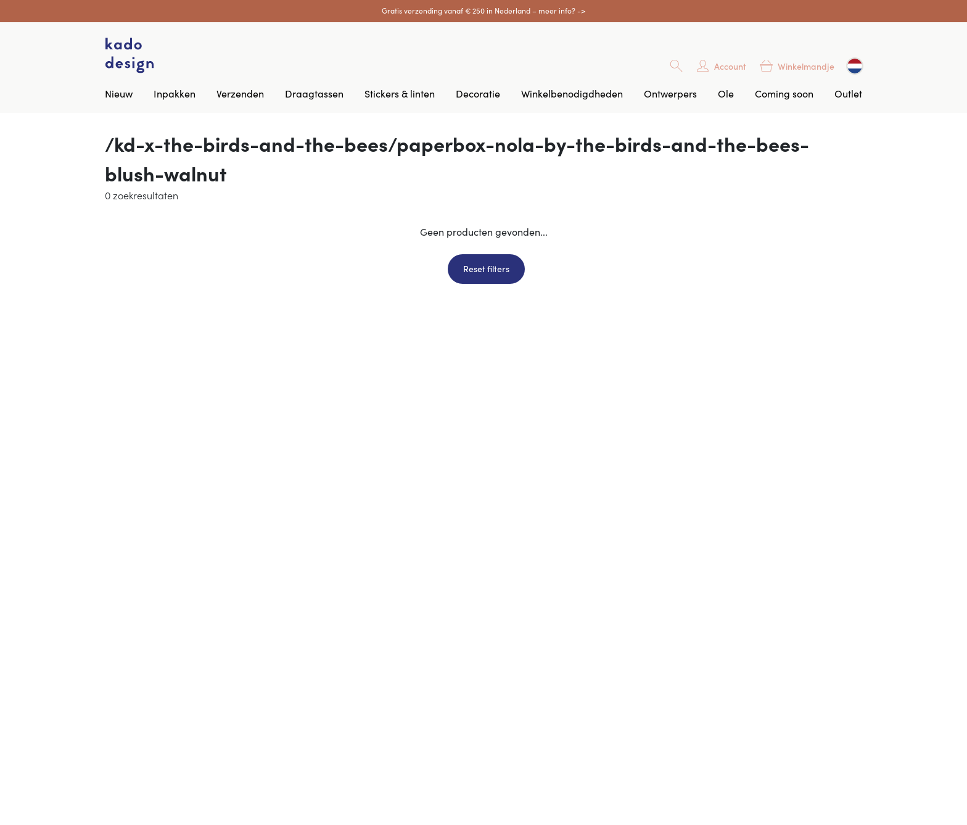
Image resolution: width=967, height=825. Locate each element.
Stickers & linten (399, 93)
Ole (726, 93)
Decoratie (478, 93)
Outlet (848, 93)
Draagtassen (314, 93)
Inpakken (174, 93)
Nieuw (119, 93)
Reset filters (486, 268)
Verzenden (240, 93)
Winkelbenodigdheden (572, 93)
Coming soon (784, 93)
